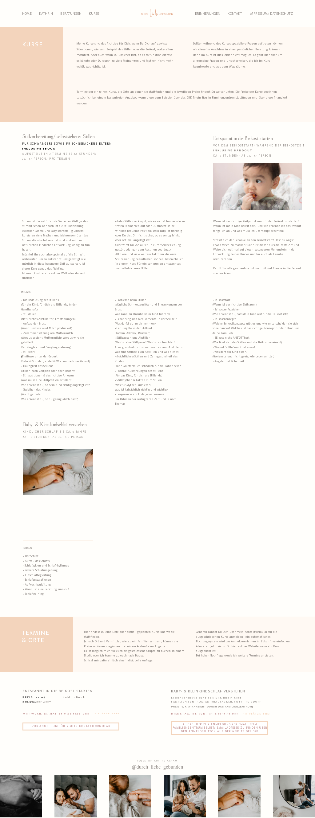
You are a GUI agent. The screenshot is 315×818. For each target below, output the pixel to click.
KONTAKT (235, 13)
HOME (27, 13)
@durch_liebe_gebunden (157, 766)
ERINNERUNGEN (207, 13)
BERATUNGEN (71, 13)
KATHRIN (46, 13)
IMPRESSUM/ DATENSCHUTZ (271, 13)
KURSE (94, 13)
